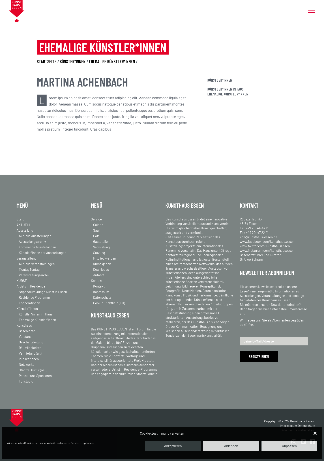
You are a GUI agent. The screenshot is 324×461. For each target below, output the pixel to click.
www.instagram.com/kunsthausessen (267, 250)
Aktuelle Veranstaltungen (37, 264)
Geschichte (27, 331)
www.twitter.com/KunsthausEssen (265, 246)
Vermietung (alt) (30, 353)
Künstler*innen (27, 309)
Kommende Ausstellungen (37, 247)
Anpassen (289, 446)
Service (96, 219)
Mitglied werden (104, 258)
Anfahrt (98, 275)
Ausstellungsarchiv (32, 241)
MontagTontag (29, 269)
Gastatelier (101, 241)
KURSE (22, 281)
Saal (96, 230)
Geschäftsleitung (31, 342)
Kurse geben (102, 264)
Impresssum (288, 425)
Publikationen (29, 359)
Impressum (101, 292)
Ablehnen (231, 446)
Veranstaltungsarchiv (34, 275)
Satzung (99, 253)
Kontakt (96, 281)
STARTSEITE (46, 61)
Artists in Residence (31, 286)
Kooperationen (29, 303)
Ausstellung (25, 230)
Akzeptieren (173, 446)
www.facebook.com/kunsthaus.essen (267, 241)
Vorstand (25, 336)
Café (96, 236)
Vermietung (101, 247)
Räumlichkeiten (30, 348)
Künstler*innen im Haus (225, 89)
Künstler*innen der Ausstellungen (42, 253)
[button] (315, 433)
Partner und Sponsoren (35, 376)
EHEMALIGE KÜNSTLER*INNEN (112, 61)
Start (20, 219)
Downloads (101, 269)
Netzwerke (26, 364)
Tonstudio (26, 381)
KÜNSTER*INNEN (73, 61)
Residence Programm (34, 297)
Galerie (98, 225)
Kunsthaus (24, 325)
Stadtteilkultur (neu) (33, 370)
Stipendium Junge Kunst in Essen (43, 292)
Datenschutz (102, 297)
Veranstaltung (26, 258)
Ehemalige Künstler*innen (227, 94)
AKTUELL (24, 225)
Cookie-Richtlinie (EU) (109, 303)
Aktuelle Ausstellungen (35, 236)
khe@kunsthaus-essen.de (258, 237)
